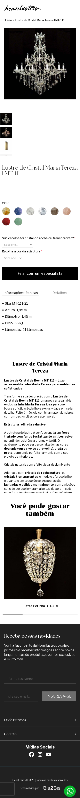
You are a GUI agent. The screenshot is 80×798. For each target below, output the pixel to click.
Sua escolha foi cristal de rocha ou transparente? (38, 238)
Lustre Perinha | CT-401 (40, 606)
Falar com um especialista (40, 273)
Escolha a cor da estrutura (22, 251)
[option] (6, 119)
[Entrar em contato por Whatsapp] (70, 791)
